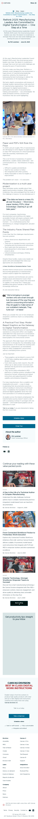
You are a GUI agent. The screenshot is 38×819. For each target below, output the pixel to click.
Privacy (10, 810)
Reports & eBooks (8, 777)
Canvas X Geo (24, 744)
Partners (5, 797)
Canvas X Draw (25, 747)
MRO (4, 744)
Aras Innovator (24, 767)
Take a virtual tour (19, 716)
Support (22, 760)
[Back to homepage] (5, 3)
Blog (17, 11)
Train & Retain (7, 747)
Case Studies (7, 780)
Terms (5, 810)
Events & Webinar (8, 774)
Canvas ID (23, 757)
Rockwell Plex (24, 771)
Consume (6, 754)
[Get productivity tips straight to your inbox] (19, 647)
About (5, 787)
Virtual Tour (19, 426)
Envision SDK (7, 760)
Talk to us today (8, 408)
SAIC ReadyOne (25, 774)
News (4, 794)
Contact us (24, 810)
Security (16, 810)
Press (4, 790)
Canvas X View (24, 751)
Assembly (6, 741)
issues (22, 11)
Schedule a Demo (19, 418)
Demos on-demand (9, 771)
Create (5, 751)
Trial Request (24, 754)
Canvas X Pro (24, 741)
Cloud (4, 757)
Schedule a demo (19, 721)
